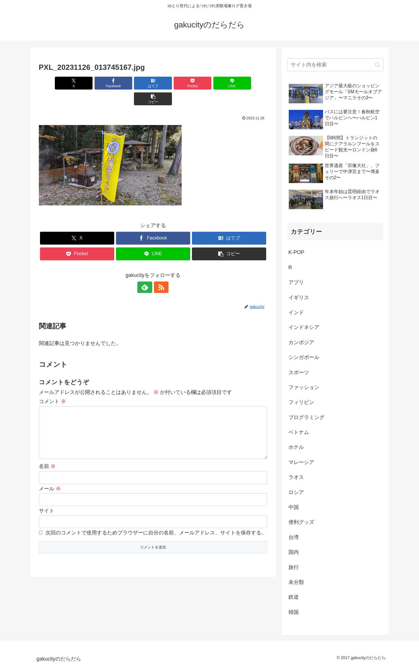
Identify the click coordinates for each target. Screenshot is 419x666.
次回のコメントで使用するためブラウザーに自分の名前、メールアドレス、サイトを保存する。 (155, 526)
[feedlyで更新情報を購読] (146, 271)
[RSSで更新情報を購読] (159, 271)
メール (50, 482)
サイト (46, 504)
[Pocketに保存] (172, 83)
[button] (248, 83)
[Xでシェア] (57, 83)
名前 (47, 460)
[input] (335, 64)
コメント (52, 385)
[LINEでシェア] (210, 83)
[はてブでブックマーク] (133, 83)
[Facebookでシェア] (95, 83)
